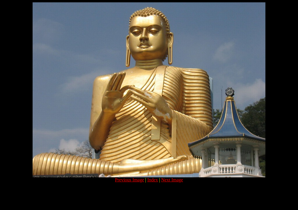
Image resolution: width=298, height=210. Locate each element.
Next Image (172, 179)
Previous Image (129, 179)
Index (152, 179)
